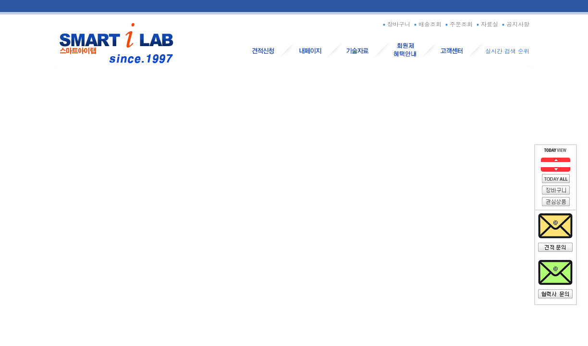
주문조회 (458, 24)
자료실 (486, 24)
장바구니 (395, 24)
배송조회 (426, 24)
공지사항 (514, 24)
